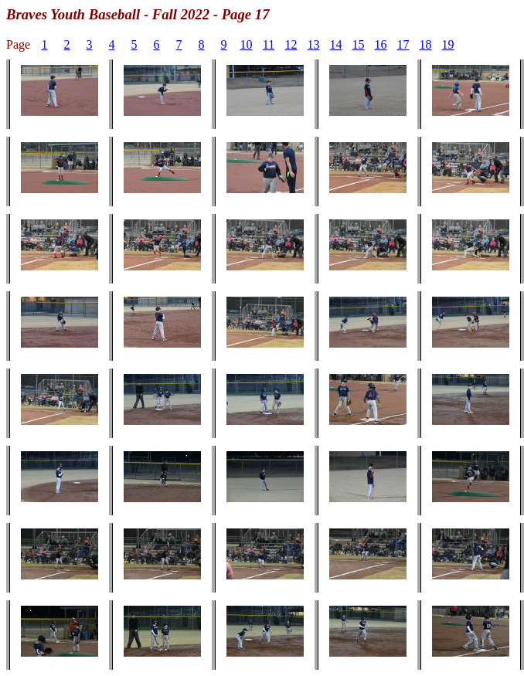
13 (314, 44)
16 (381, 44)
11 (268, 44)
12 (291, 44)
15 (358, 44)
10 (246, 44)
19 (448, 44)
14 (336, 44)
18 (426, 44)
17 (403, 44)
